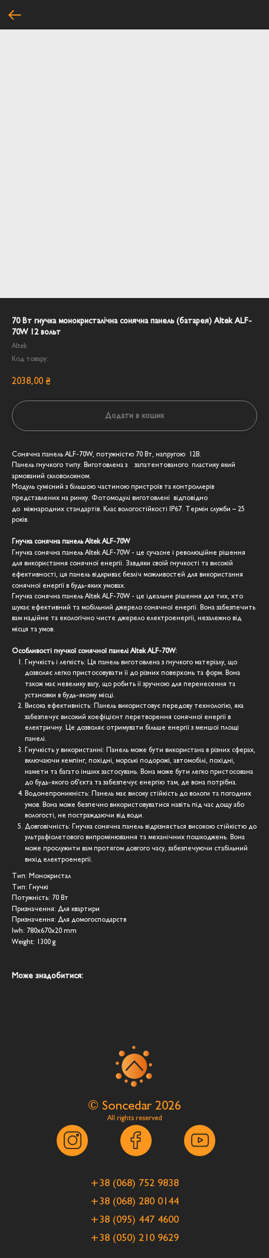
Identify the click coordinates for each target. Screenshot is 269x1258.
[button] (134, 1183)
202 (165, 1105)
